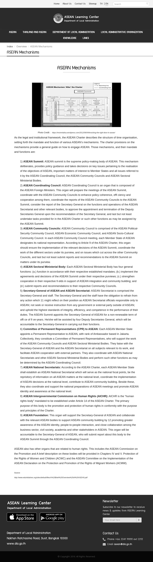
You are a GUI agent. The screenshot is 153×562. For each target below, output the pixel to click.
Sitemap (93, 4)
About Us (67, 4)
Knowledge (69, 38)
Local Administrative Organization (122, 32)
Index (10, 46)
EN (106, 4)
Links (86, 38)
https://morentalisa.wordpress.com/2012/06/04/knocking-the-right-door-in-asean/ (83, 133)
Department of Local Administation (74, 32)
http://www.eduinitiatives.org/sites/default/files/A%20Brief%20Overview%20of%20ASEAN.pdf (51, 478)
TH (101, 4)
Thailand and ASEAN (34, 32)
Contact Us (80, 4)
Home (56, 4)
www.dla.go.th (16, 543)
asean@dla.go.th (123, 544)
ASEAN (12, 32)
